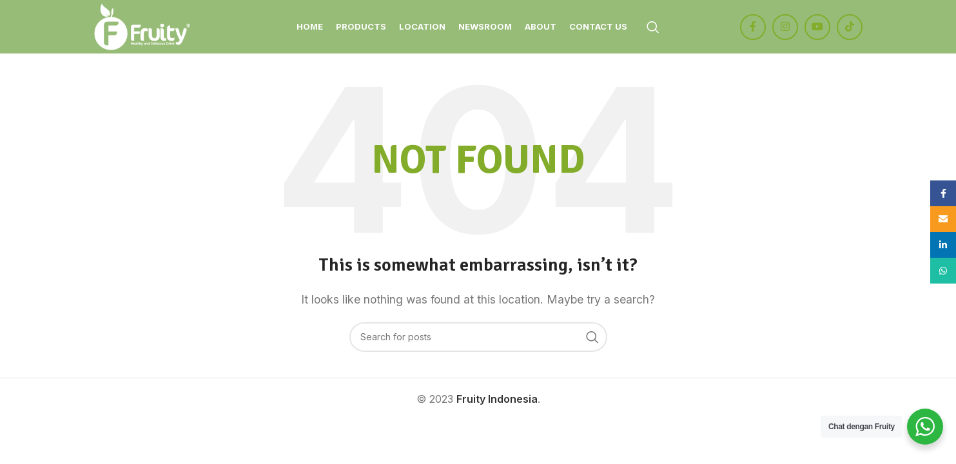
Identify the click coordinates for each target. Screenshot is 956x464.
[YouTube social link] (817, 28)
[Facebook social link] (753, 28)
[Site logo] (143, 26)
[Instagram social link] (785, 28)
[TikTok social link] (850, 28)
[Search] (653, 28)
